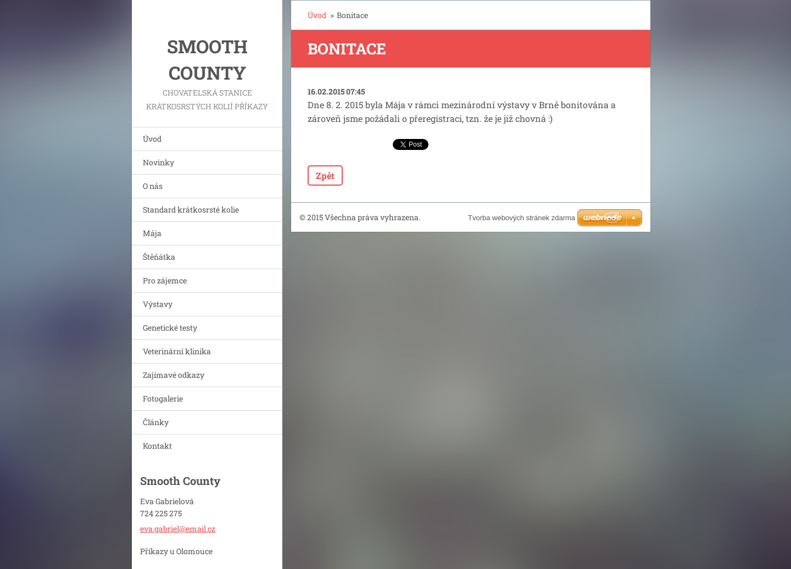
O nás (153, 186)
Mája (152, 233)
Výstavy (157, 304)
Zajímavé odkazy (173, 375)
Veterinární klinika (177, 351)
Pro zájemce (165, 280)
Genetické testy (170, 327)
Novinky (158, 162)
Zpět (325, 175)
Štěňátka (159, 257)
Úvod (152, 138)
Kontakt (157, 445)
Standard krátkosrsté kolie (191, 209)
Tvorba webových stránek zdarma (521, 218)
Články (156, 422)
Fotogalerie (163, 398)
